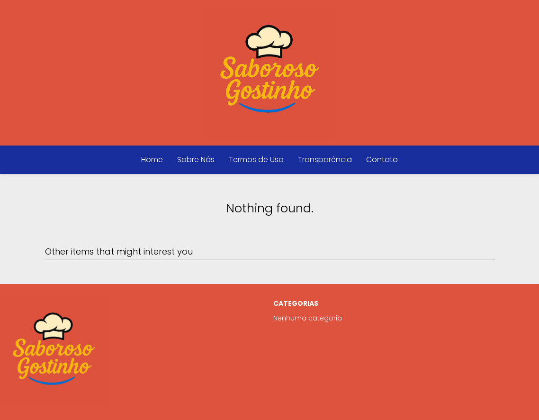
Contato (382, 159)
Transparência (325, 159)
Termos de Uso (256, 159)
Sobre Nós (196, 159)
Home (152, 159)
